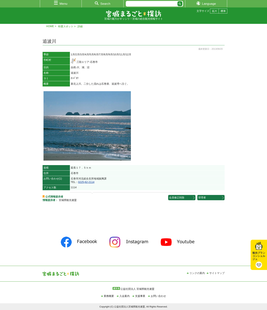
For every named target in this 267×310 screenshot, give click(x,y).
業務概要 (109, 296)
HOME (50, 26)
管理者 (202, 197)
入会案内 (124, 296)
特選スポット (65, 26)
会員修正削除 (176, 197)
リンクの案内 (197, 273)
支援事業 (140, 296)
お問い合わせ (158, 296)
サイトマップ (217, 273)
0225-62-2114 (86, 182)
